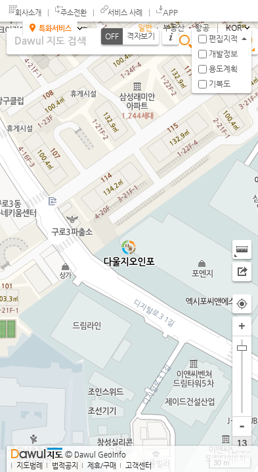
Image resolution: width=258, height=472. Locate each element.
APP (170, 12)
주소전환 (73, 13)
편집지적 (223, 38)
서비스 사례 (125, 13)
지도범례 (29, 466)
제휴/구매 (101, 466)
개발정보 (223, 53)
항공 (202, 27)
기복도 (219, 83)
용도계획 (223, 68)
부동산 (173, 27)
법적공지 (65, 466)
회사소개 (28, 13)
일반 (145, 27)
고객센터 (138, 466)
